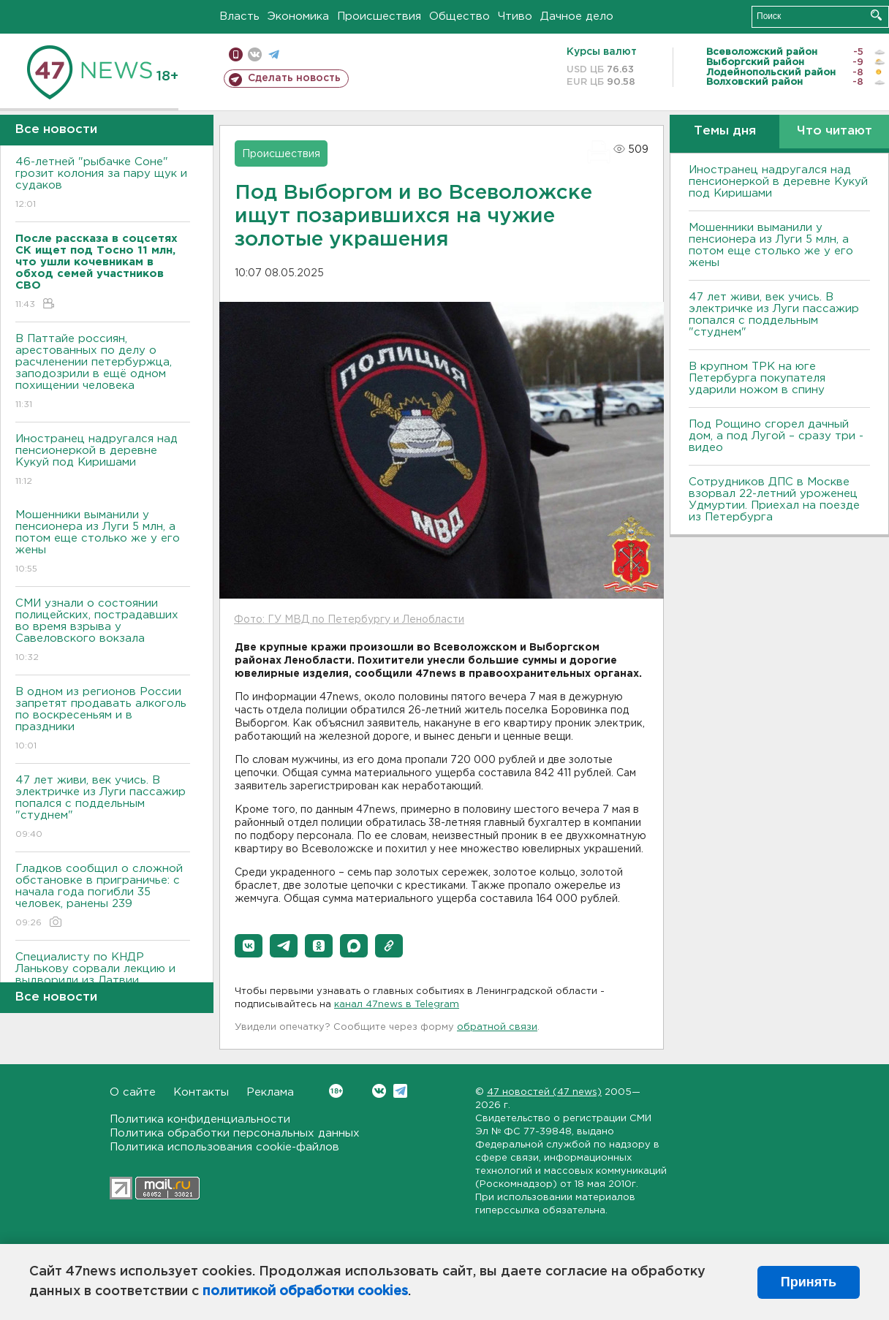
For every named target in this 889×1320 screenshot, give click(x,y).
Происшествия (379, 16)
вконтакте (255, 54)
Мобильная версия (236, 54)
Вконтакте (336, 1091)
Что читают (834, 131)
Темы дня (725, 131)
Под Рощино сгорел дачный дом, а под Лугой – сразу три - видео (776, 436)
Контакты (201, 1092)
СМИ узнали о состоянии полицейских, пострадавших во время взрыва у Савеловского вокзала (102, 631)
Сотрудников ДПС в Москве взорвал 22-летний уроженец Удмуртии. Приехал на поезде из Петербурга (774, 499)
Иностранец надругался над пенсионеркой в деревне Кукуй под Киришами (102, 461)
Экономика (298, 16)
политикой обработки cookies (305, 1291)
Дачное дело (576, 16)
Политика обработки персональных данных (235, 1133)
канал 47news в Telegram (396, 1005)
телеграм (274, 54)
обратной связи (497, 1027)
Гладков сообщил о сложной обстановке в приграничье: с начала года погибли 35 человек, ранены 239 (102, 896)
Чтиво (515, 16)
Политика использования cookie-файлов (224, 1147)
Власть (239, 16)
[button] (248, 945)
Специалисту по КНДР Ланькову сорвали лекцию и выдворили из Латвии (102, 979)
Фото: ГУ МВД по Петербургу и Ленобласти (349, 619)
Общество (459, 16)
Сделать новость (294, 78)
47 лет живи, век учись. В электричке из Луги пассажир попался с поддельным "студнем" (102, 808)
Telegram (400, 1091)
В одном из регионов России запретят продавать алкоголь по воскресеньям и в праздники (102, 719)
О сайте (133, 1092)
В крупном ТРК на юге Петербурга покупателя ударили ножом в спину (757, 378)
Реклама (270, 1092)
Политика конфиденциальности (200, 1119)
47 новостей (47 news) (544, 1092)
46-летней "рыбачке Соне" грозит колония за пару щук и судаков (102, 183)
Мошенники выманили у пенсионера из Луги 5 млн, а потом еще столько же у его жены (102, 542)
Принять (808, 1282)
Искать (876, 15)
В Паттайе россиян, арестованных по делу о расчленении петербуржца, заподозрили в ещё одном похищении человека (102, 372)
